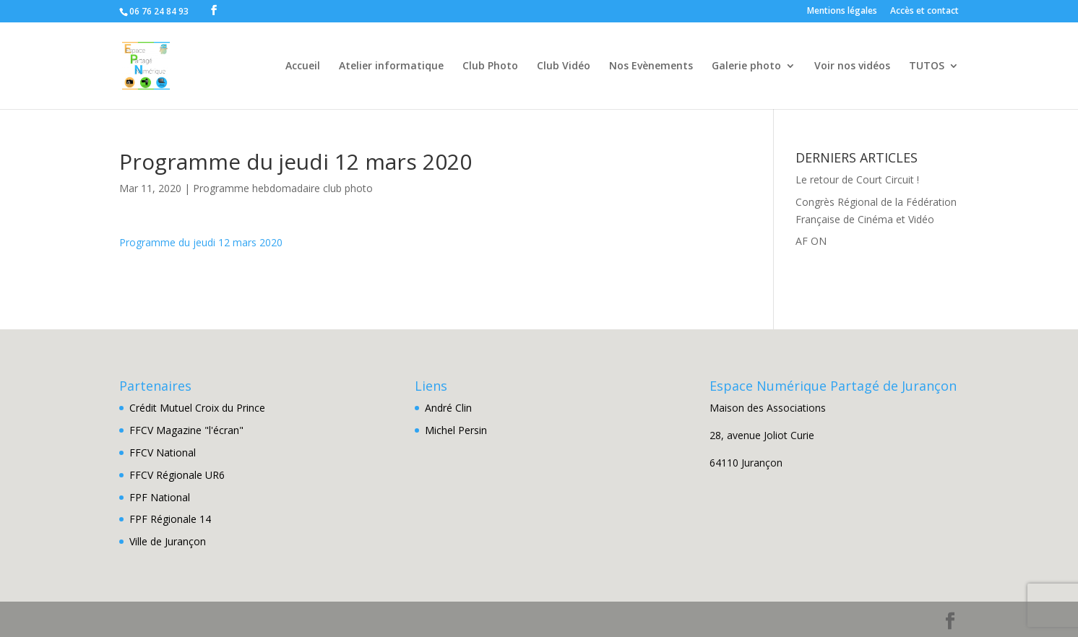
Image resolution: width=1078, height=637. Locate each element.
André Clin (448, 408)
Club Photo (490, 66)
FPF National (159, 497)
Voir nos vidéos (852, 66)
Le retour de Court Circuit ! (857, 179)
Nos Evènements (651, 66)
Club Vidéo (563, 66)
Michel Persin (456, 430)
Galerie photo (746, 66)
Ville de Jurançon (167, 541)
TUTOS (926, 66)
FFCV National (162, 452)
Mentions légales (842, 11)
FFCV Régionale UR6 (177, 475)
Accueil (302, 66)
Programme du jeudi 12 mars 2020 (201, 242)
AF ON (811, 241)
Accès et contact (924, 11)
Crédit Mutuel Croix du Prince (197, 408)
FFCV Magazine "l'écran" (186, 430)
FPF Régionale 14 (170, 519)
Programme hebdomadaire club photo (283, 188)
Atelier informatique (391, 66)
